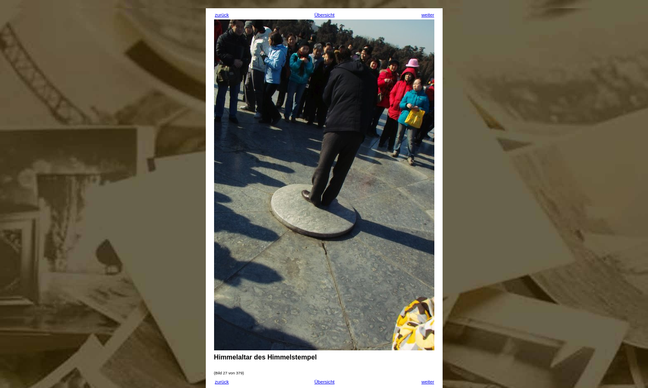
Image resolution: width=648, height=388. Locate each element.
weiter (428, 14)
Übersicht (324, 14)
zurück (222, 14)
